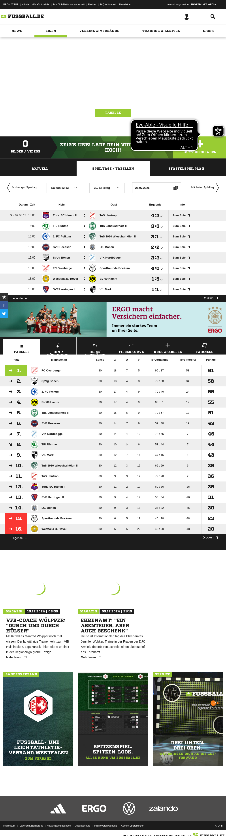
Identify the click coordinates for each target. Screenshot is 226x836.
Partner (92, 4)
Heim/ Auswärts (95, 348)
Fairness (204, 347)
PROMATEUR (11, 4)
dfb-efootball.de (40, 4)
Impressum (9, 825)
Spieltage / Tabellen (113, 168)
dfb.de (25, 4)
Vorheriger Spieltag (21, 188)
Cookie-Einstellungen (132, 825)
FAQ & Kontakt (108, 4)
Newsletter (125, 4)
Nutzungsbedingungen (59, 825)
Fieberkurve (131, 347)
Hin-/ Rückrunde (58, 348)
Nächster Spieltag (206, 188)
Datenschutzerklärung (31, 825)
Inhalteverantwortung (105, 825)
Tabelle (113, 112)
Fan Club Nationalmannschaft (69, 4)
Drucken (210, 297)
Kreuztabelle (168, 347)
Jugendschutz (82, 825)
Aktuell (40, 168)
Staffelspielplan (186, 168)
